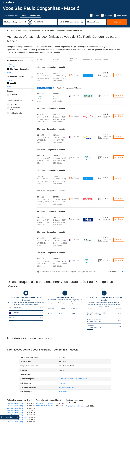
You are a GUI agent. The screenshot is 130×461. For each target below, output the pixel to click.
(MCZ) (67, 387)
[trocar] (30, 22)
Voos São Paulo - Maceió (44, 406)
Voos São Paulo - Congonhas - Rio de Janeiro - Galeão (17, 417)
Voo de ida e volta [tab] (11, 15)
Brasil (10, 64)
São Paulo (12, 66)
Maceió (13, 83)
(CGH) (73, 379)
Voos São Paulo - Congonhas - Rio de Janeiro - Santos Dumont (17, 406)
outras (10, 72)
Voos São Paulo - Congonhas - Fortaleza (17, 403)
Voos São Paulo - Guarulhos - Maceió (46, 403)
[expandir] (2, 417)
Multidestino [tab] (35, 15)
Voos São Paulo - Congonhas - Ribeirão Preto (17, 419)
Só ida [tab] (24, 15)
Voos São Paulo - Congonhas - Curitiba (17, 415)
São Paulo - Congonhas (19, 69)
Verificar (119, 75)
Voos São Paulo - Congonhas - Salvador (17, 408)
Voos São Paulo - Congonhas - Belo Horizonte (17, 422)
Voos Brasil (62, 383)
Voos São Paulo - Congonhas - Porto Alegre (17, 410)
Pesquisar (117, 22)
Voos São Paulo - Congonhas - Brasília (17, 412)
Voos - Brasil (63, 392)
